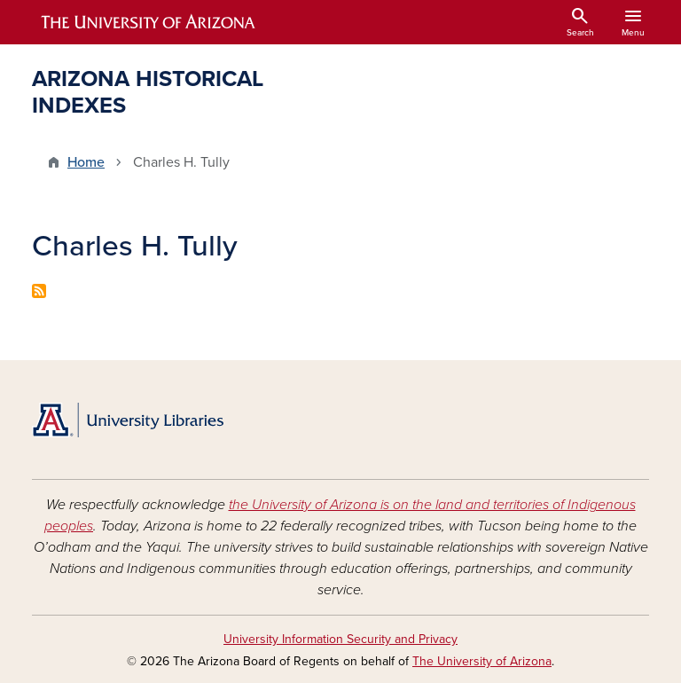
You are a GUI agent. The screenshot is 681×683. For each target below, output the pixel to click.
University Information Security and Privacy (340, 639)
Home (86, 162)
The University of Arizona (482, 661)
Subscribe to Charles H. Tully (39, 291)
